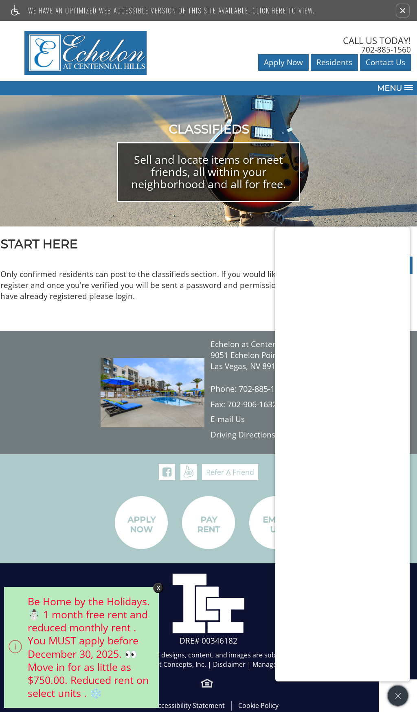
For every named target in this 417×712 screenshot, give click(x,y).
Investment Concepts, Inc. (166, 664)
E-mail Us (228, 419)
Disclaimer (229, 664)
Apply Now (283, 62)
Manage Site (271, 664)
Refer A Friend (230, 472)
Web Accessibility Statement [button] (181, 705)
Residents (334, 62)
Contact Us (385, 62)
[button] (402, 10)
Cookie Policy (258, 705)
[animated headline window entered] (79, 649)
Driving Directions (243, 435)
